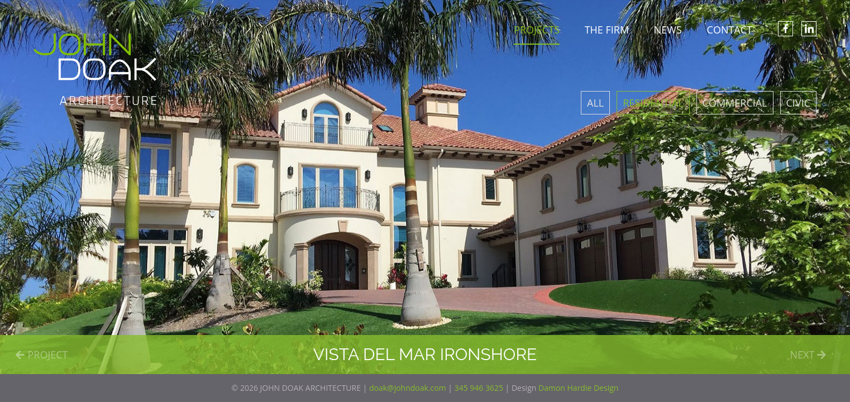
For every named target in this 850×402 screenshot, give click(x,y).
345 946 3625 (479, 387)
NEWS (668, 29)
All (595, 102)
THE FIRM (607, 29)
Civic (798, 102)
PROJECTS (537, 29)
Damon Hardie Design (578, 387)
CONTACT (729, 29)
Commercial (735, 102)
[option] (425, 187)
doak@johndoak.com (407, 387)
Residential (653, 102)
